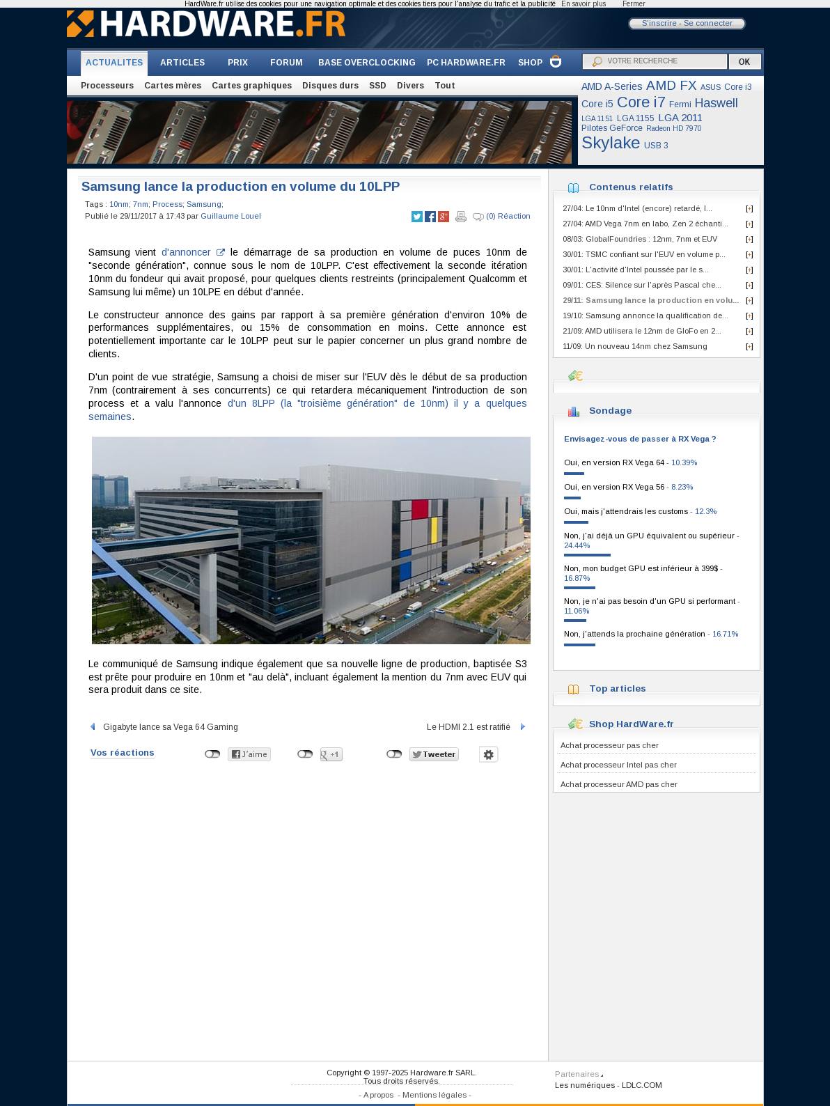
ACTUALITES (114, 63)
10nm (119, 204)
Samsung (204, 204)
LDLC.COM (642, 1085)
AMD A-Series (612, 86)
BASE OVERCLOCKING (367, 63)
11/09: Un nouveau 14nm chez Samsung (635, 346)
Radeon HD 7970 (674, 128)
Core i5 (597, 103)
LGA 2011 (680, 117)
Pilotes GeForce (612, 128)
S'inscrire (659, 23)
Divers (410, 86)
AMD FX (671, 85)
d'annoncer (193, 252)
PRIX (238, 63)
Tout (444, 86)
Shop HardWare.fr (631, 724)
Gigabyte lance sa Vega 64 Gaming (163, 727)
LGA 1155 (636, 118)
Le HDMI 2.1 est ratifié (477, 727)
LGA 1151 (597, 119)
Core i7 (641, 102)
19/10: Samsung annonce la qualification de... (645, 315)
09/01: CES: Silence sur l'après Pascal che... (642, 285)
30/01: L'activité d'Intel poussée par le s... (636, 269)
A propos (378, 1095)
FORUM (286, 63)
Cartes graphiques (252, 86)
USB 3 (656, 145)
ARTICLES (182, 63)
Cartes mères (172, 86)
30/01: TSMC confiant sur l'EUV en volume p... (644, 254)
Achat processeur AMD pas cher (619, 784)
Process (167, 204)
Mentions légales (434, 1095)
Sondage (610, 410)
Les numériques (585, 1085)
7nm (140, 204)
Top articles (617, 688)
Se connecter (708, 23)
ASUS (710, 87)
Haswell (716, 103)
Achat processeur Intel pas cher (619, 765)
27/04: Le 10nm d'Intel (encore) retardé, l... (637, 208)
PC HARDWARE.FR (466, 63)
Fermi (680, 104)
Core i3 (738, 87)
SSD (377, 86)
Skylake (611, 142)
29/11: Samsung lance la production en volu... (651, 300)
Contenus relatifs (631, 187)
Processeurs (107, 86)
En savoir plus (583, 4)
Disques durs (330, 86)
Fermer (633, 4)
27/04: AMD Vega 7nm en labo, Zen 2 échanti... (645, 223)
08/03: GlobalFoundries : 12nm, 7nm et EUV (640, 239)
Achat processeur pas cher (610, 745)
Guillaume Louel (231, 216)
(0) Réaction (502, 216)
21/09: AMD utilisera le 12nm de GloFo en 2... (642, 331)
